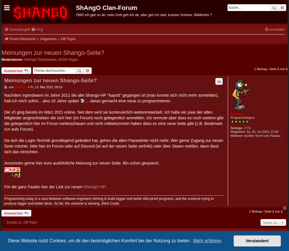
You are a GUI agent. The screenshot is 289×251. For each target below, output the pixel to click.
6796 (247, 128)
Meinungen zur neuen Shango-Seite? (52, 52)
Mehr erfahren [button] (207, 240)
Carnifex (237, 114)
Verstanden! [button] (257, 241)
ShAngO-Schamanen (40, 60)
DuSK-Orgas (68, 60)
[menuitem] (37, 30)
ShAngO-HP (95, 187)
